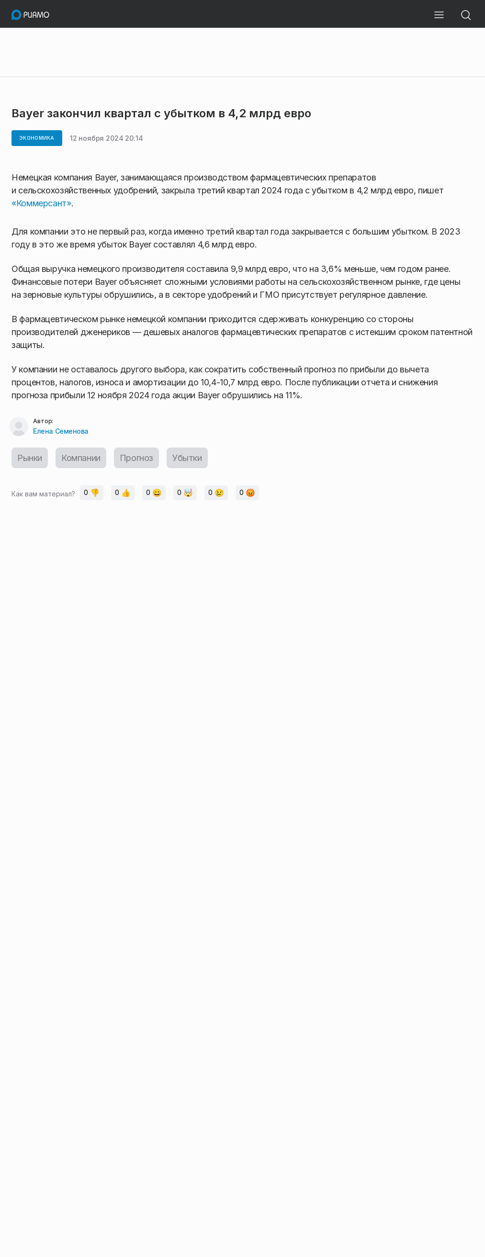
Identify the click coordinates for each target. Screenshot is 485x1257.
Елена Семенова (60, 431)
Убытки (187, 458)
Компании (81, 458)
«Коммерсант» (41, 203)
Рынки (29, 458)
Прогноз (136, 458)
